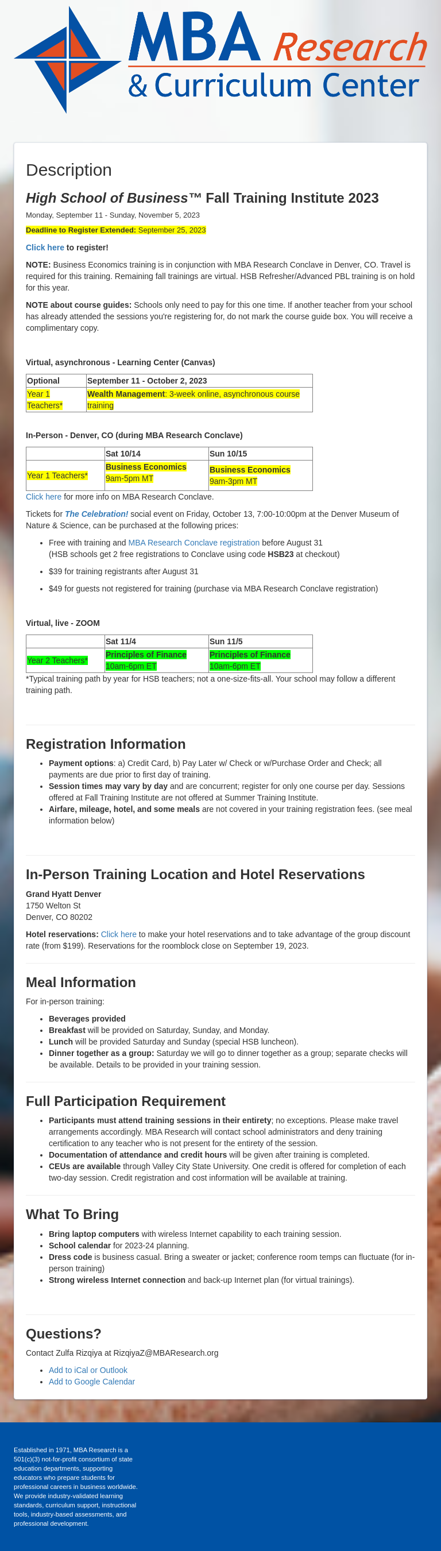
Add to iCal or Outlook (88, 1370)
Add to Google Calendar (92, 1381)
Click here (45, 247)
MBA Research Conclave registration (194, 542)
